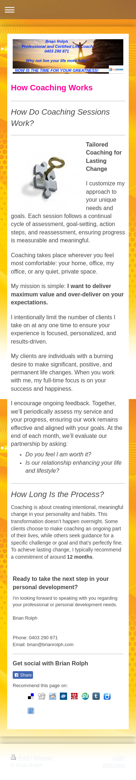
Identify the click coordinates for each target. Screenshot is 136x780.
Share (23, 675)
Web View (113, 765)
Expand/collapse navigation (68, 9)
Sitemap (42, 758)
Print (21, 758)
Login (119, 758)
